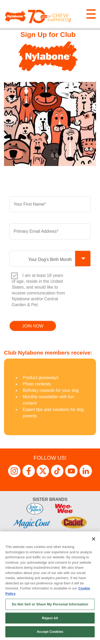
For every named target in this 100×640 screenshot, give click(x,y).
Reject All (50, 618)
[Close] (93, 539)
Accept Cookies (50, 632)
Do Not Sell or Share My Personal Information (50, 604)
